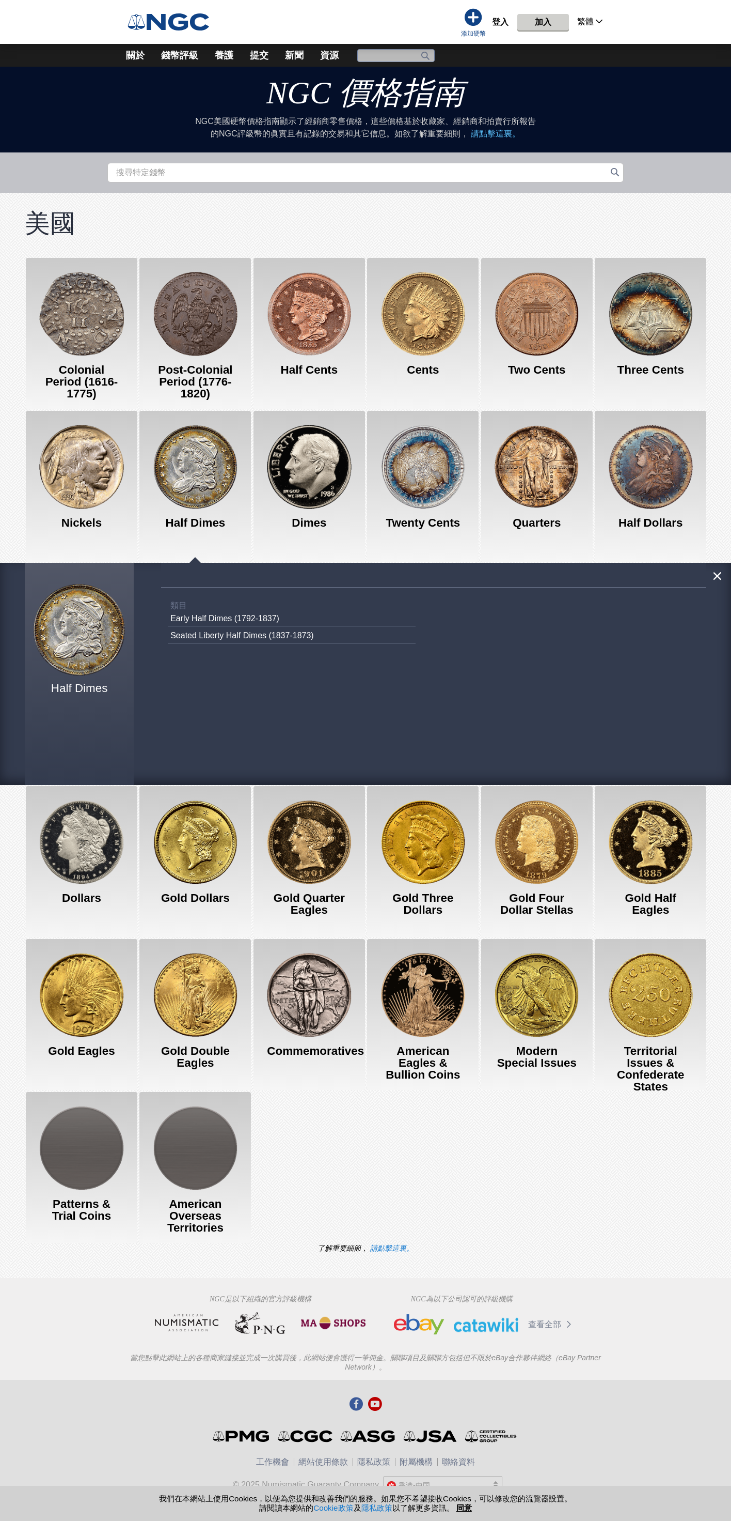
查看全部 (551, 1324)
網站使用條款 (323, 1461)
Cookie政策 (333, 1507)
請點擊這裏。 (495, 133)
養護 (224, 55)
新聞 (294, 55)
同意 (464, 1507)
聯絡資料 (458, 1461)
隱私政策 (373, 1461)
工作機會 (272, 1461)
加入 (543, 22)
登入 (500, 22)
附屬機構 (416, 1461)
